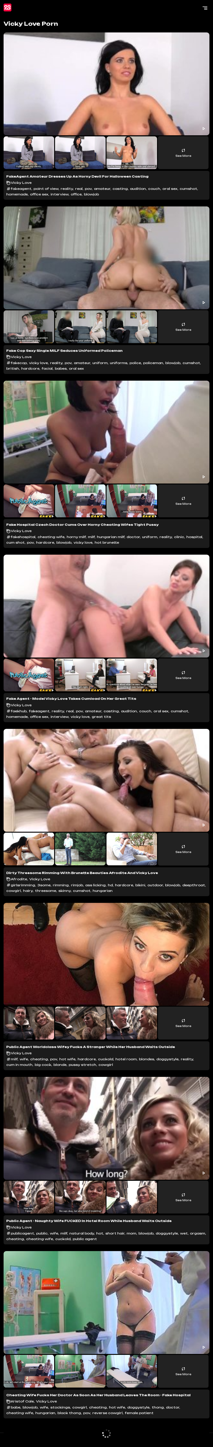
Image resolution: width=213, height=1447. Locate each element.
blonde (59, 1065)
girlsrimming (23, 885)
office (76, 194)
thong (158, 1407)
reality (67, 189)
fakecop (19, 363)
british (12, 368)
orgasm (197, 1233)
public (42, 1233)
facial (47, 368)
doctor (133, 537)
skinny (64, 891)
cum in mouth (19, 1065)
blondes (146, 1059)
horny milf (76, 537)
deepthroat (193, 885)
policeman (153, 363)
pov (88, 189)
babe (15, 1407)
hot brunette (107, 542)
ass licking (95, 885)
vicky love (38, 363)
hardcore (30, 368)
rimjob (77, 885)
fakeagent (21, 189)
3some (44, 885)
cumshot (188, 189)
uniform (100, 363)
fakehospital (23, 537)
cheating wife (51, 537)
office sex (39, 194)
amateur (102, 189)
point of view (46, 189)
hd (110, 885)
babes (61, 368)
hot (99, 1233)
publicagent (22, 1233)
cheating (39, 1059)
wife (24, 1059)
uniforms (118, 363)
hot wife (67, 1059)
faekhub (19, 711)
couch (154, 189)
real (79, 189)
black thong (69, 1413)
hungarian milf (110, 537)
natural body (81, 1233)
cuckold (105, 1059)
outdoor (155, 885)
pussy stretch (82, 1065)
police (135, 363)
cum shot (15, 542)
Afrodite (19, 879)
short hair (114, 1233)
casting (120, 189)
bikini (140, 885)
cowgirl (13, 891)
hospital (194, 537)
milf (91, 537)
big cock (43, 1065)
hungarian (103, 891)
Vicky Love (21, 183)
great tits (101, 717)
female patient (139, 1413)
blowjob (91, 194)
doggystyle (167, 1059)
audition (138, 189)
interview (59, 194)
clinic (179, 537)
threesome (45, 891)
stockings (60, 1407)
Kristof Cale (22, 1401)
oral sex (169, 189)
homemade (17, 194)
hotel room (126, 1059)
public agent (85, 1239)
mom (131, 1233)
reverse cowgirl (107, 1413)
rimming (61, 885)
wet (184, 1233)
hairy (28, 891)
